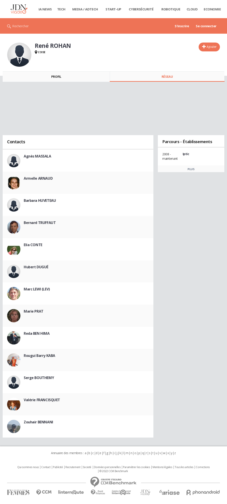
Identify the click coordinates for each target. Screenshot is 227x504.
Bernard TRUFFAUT (40, 222)
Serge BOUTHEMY (39, 377)
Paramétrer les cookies (136, 467)
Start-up (113, 9)
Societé (87, 467)
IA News (45, 9)
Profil (56, 76)
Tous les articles (184, 467)
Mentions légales (162, 467)
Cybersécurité (141, 9)
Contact (45, 467)
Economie (212, 9)
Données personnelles (107, 467)
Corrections (202, 467)
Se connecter (206, 26)
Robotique (170, 9)
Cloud (192, 9)
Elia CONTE (33, 244)
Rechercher (20, 26)
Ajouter (212, 47)
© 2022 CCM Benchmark (113, 471)
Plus (191, 169)
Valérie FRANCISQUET (42, 399)
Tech (61, 9)
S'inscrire (182, 26)
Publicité (58, 467)
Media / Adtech (85, 9)
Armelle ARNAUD (38, 178)
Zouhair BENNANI (38, 422)
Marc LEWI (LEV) (37, 289)
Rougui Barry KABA (39, 355)
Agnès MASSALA (37, 156)
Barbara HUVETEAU (40, 200)
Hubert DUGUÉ (36, 267)
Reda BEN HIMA (37, 333)
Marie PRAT (33, 311)
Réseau (167, 76)
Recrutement (72, 467)
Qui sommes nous (28, 467)
